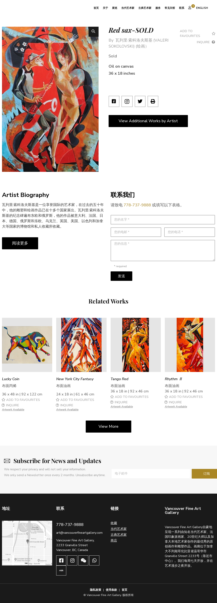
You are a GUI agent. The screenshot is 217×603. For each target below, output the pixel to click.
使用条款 (111, 590)
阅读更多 (20, 243)
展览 (114, 8)
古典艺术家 (144, 8)
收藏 (114, 523)
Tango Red (119, 379)
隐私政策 (95, 590)
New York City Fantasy (75, 379)
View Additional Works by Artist (148, 121)
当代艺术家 (127, 8)
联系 (181, 8)
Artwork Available (13, 410)
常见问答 (170, 8)
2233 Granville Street (72, 545)
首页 (96, 8)
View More (108, 426)
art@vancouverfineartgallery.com (79, 533)
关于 (105, 8)
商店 (114, 540)
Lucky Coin (10, 379)
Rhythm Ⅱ (173, 379)
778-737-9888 (137, 205)
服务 (158, 8)
